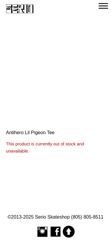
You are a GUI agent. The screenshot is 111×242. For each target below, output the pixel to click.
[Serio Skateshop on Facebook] (56, 231)
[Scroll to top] (69, 231)
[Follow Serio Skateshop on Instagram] (42, 231)
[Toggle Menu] (103, 6)
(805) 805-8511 (87, 216)
